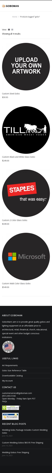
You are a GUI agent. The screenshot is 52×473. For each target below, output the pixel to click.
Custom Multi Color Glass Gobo (16, 283)
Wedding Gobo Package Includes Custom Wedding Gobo (24, 431)
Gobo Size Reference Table (14, 370)
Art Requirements (10, 365)
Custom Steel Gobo (11, 93)
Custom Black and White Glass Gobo (18, 157)
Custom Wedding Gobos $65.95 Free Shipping (22, 442)
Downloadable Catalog (12, 375)
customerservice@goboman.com (17, 393)
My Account (7, 380)
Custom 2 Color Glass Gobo (14, 220)
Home (14, 16)
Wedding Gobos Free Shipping (15, 452)
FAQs (4, 401)
